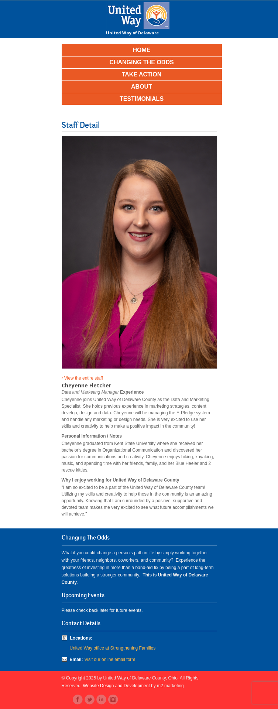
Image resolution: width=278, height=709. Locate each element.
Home (142, 50)
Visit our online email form (110, 659)
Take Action (142, 74)
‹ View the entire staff (82, 378)
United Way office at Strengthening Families (113, 648)
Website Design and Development (116, 685)
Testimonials (142, 99)
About (141, 86)
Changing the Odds (141, 62)
